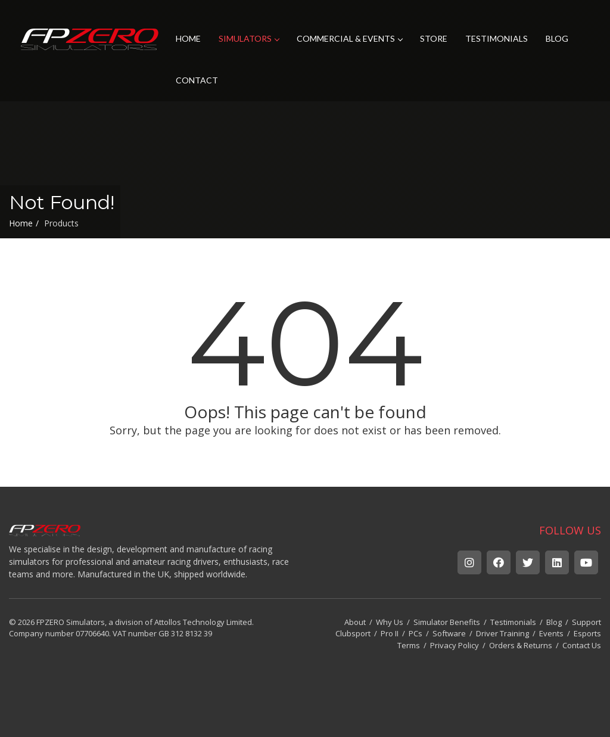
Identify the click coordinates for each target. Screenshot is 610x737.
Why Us (389, 622)
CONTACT (197, 80)
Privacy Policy (454, 645)
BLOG (557, 38)
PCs (415, 633)
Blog (554, 622)
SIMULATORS (249, 38)
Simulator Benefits (446, 622)
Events (551, 633)
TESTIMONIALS (496, 38)
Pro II (390, 633)
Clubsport (353, 633)
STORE (433, 38)
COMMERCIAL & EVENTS (349, 38)
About (355, 622)
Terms (408, 645)
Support (586, 622)
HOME (188, 38)
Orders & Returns (520, 645)
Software (449, 633)
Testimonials (513, 622)
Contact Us (581, 645)
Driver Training (502, 633)
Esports (587, 633)
